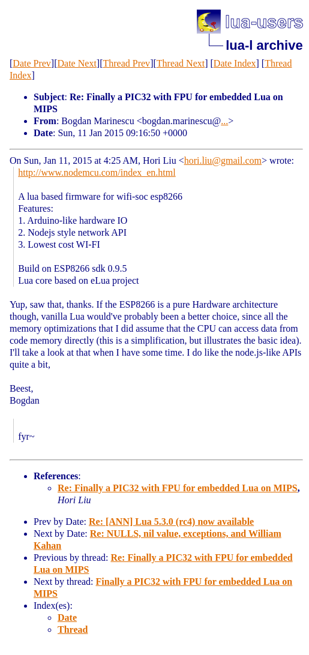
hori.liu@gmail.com (223, 160)
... (224, 121)
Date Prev (32, 63)
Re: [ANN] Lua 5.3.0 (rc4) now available (171, 521)
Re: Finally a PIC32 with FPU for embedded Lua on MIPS (178, 488)
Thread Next (181, 63)
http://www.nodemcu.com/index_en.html (96, 172)
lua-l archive (264, 45)
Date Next (77, 63)
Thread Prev (126, 63)
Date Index (235, 63)
